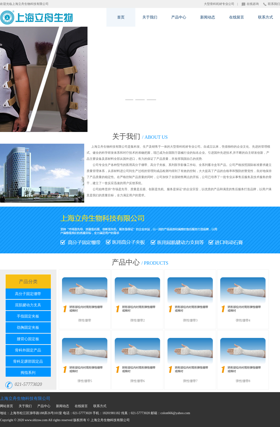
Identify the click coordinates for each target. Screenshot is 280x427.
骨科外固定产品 (28, 350)
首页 (121, 17)
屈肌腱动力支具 (28, 305)
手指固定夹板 (28, 316)
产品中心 (178, 17)
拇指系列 (28, 373)
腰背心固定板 (28, 339)
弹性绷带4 (243, 320)
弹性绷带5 (84, 381)
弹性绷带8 (243, 381)
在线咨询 (250, 4)
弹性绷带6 (137, 381)
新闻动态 (207, 17)
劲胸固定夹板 (28, 327)
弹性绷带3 (190, 320)
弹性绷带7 (190, 381)
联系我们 (271, 4)
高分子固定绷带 (28, 294)
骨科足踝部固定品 (28, 361)
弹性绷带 (84, 320)
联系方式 (265, 17)
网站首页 (6, 406)
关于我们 (149, 17)
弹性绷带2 (137, 320)
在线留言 (236, 17)
